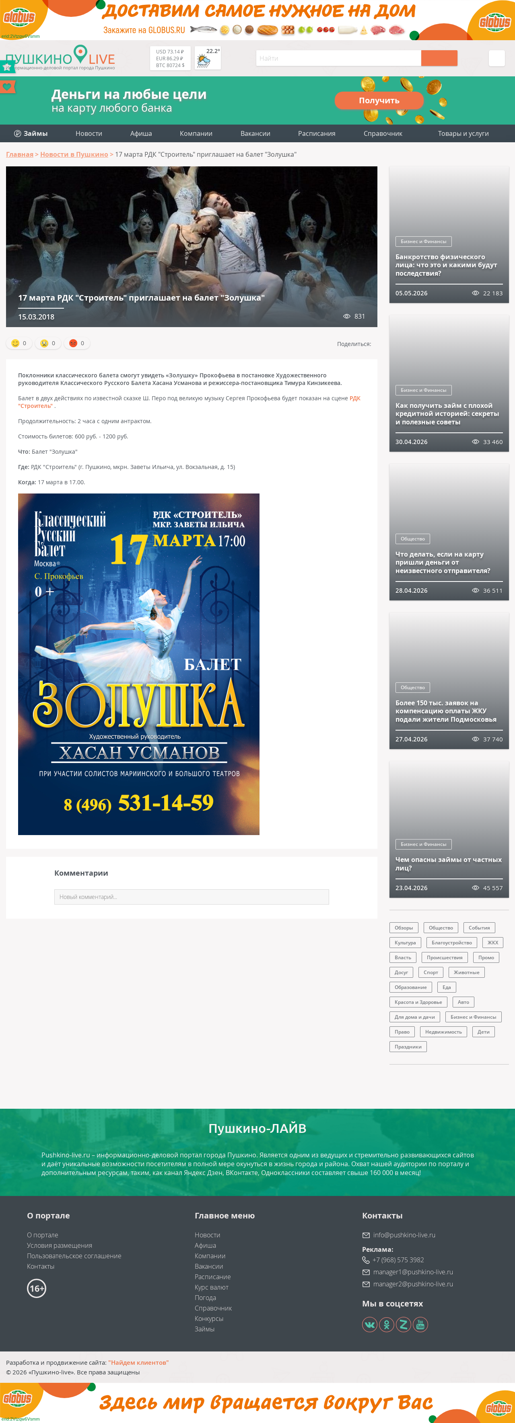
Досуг (401, 972)
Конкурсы (209, 1318)
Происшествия (445, 957)
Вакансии (255, 133)
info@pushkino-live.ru (404, 1235)
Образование (411, 987)
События (479, 927)
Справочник (383, 133)
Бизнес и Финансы (424, 241)
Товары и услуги (463, 133)
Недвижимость (443, 1031)
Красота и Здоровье (418, 1002)
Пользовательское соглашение (74, 1255)
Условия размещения (59, 1245)
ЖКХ (493, 942)
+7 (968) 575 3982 (398, 1259)
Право (402, 1031)
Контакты (41, 1266)
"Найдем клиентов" (138, 1362)
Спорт (431, 972)
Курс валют (212, 1287)
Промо (486, 957)
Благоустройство (452, 942)
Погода (205, 1297)
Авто (463, 1002)
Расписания (317, 133)
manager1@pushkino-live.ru (413, 1271)
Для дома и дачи (415, 1017)
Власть (403, 957)
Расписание (213, 1276)
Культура (405, 942)
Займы (205, 1329)
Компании (196, 133)
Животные (467, 972)
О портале (42, 1235)
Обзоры (404, 927)
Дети (484, 1031)
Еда (447, 987)
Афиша (141, 133)
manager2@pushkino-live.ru (413, 1284)
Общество (413, 538)
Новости (89, 133)
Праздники (408, 1046)
